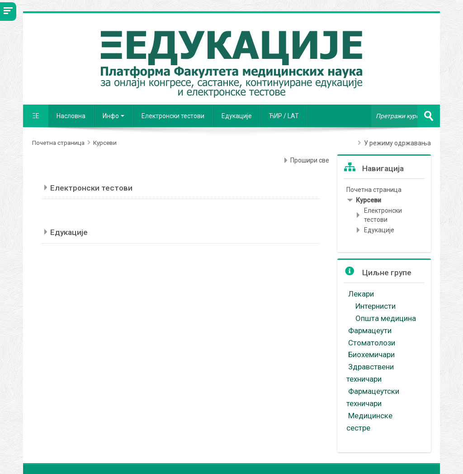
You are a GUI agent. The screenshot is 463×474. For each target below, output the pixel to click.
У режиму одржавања (397, 143)
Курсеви (368, 200)
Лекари (362, 293)
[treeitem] (383, 189)
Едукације (237, 116)
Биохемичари (371, 354)
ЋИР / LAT (284, 116)
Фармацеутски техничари (372, 397)
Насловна (71, 116)
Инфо (113, 116)
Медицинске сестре (369, 421)
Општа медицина (386, 318)
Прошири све (309, 160)
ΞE (35, 116)
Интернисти (376, 306)
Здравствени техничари (370, 372)
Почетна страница (374, 189)
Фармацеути (369, 330)
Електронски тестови (173, 116)
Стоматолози (372, 342)
